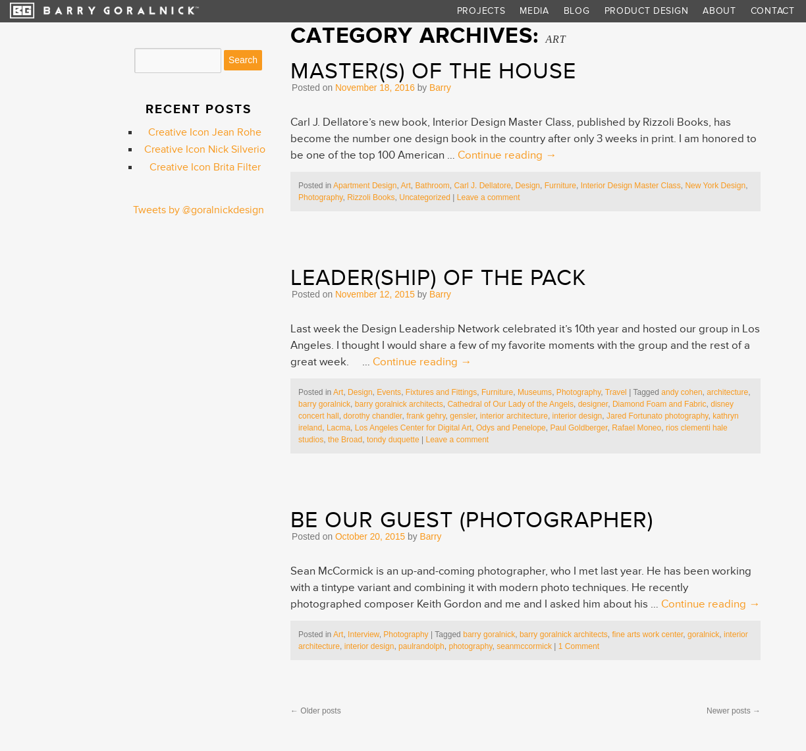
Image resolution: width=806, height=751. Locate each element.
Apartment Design (364, 185)
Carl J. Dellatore (482, 185)
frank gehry (425, 416)
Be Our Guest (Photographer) (471, 520)
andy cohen (681, 392)
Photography (320, 197)
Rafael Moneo (636, 427)
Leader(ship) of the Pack (438, 278)
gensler (462, 416)
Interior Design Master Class (631, 185)
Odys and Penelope (511, 427)
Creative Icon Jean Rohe (204, 132)
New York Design (715, 185)
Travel (616, 392)
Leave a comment (488, 197)
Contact (773, 10)
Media (534, 10)
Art (405, 185)
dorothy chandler (372, 416)
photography (470, 646)
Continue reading (507, 155)
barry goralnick (324, 404)
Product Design (646, 10)
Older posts (315, 710)
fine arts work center (648, 634)
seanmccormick (524, 646)
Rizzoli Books (370, 197)
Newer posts (734, 710)
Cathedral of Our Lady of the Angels (510, 404)
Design (528, 185)
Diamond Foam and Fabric (659, 404)
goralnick (703, 634)
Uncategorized (424, 197)
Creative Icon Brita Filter (205, 167)
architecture (727, 392)
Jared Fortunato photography (657, 416)
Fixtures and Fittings (441, 392)
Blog (577, 10)
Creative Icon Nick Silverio (204, 149)
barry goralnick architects (399, 404)
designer (593, 404)
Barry (440, 88)
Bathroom (433, 185)
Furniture (560, 185)
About (719, 10)
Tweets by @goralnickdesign (198, 210)
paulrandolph (421, 646)
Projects (481, 10)
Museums (535, 392)
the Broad (345, 439)
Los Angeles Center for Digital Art (413, 427)
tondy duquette (393, 439)
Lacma (338, 427)
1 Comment (578, 646)
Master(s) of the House (433, 71)
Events (389, 392)
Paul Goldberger (578, 427)
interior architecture (514, 416)
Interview (363, 634)
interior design (577, 416)
